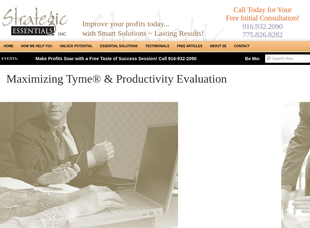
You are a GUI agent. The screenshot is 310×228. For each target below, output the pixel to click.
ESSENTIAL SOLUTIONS (119, 46)
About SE (218, 46)
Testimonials (158, 46)
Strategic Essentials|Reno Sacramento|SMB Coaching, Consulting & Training (36, 20)
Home (8, 46)
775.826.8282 (262, 34)
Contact (242, 46)
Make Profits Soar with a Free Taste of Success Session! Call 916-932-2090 (115, 58)
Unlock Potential (76, 46)
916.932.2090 (262, 26)
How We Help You (36, 46)
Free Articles (189, 46)
